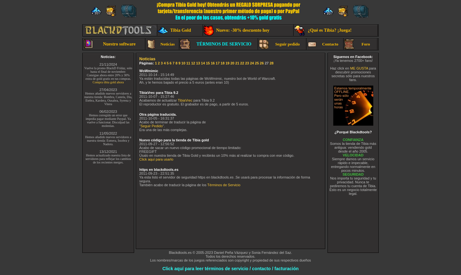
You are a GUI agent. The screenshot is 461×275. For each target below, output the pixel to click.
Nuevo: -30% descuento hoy (237, 30)
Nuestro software (109, 44)
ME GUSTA (359, 68)
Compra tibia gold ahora (108, 82)
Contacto (322, 44)
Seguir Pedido (152, 126)
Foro (357, 44)
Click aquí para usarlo (156, 159)
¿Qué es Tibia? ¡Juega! (323, 30)
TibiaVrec (185, 100)
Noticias (160, 44)
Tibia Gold (174, 30)
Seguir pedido (279, 44)
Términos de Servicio (223, 185)
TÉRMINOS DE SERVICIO (215, 44)
